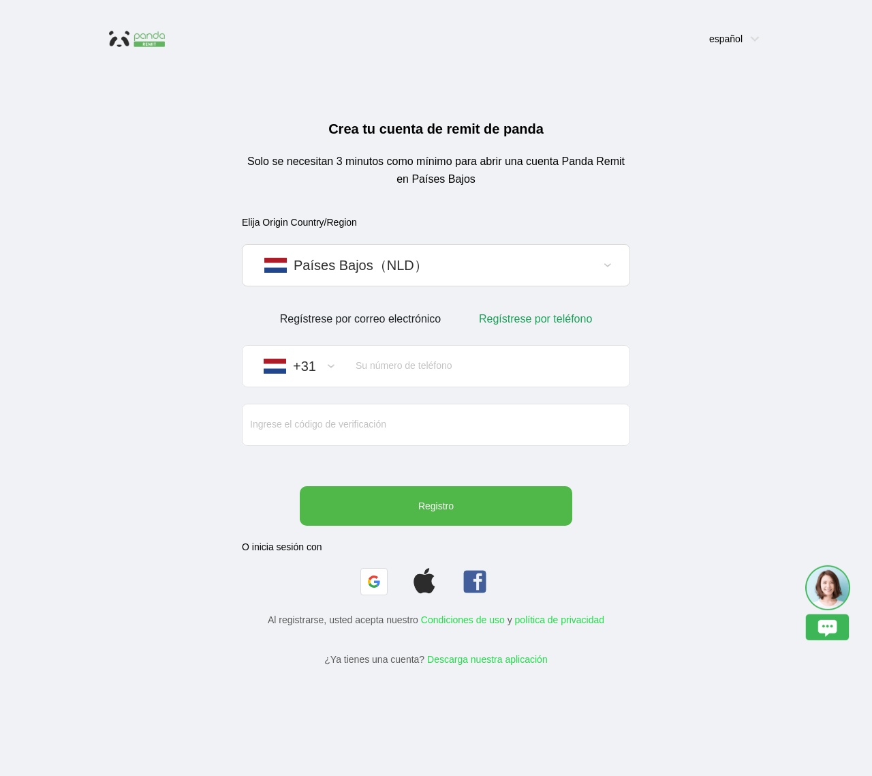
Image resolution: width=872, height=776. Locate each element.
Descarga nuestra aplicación (487, 659)
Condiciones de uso (463, 619)
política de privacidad (560, 619)
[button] (374, 581)
